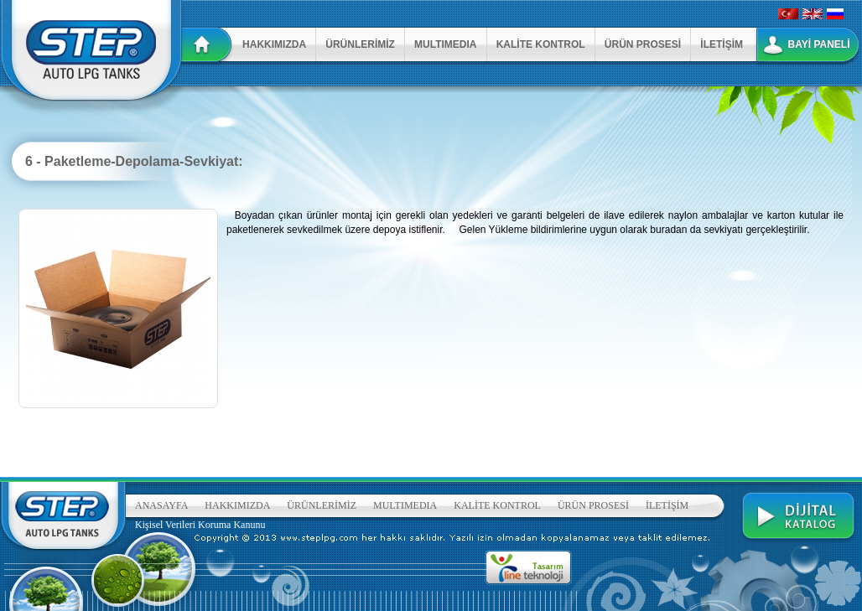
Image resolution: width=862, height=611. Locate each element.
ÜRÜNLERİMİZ (360, 44)
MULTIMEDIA (445, 44)
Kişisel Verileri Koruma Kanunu (200, 525)
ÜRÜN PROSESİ (643, 44)
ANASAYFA (161, 505)
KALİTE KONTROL (540, 44)
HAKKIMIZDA (274, 44)
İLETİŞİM (721, 44)
